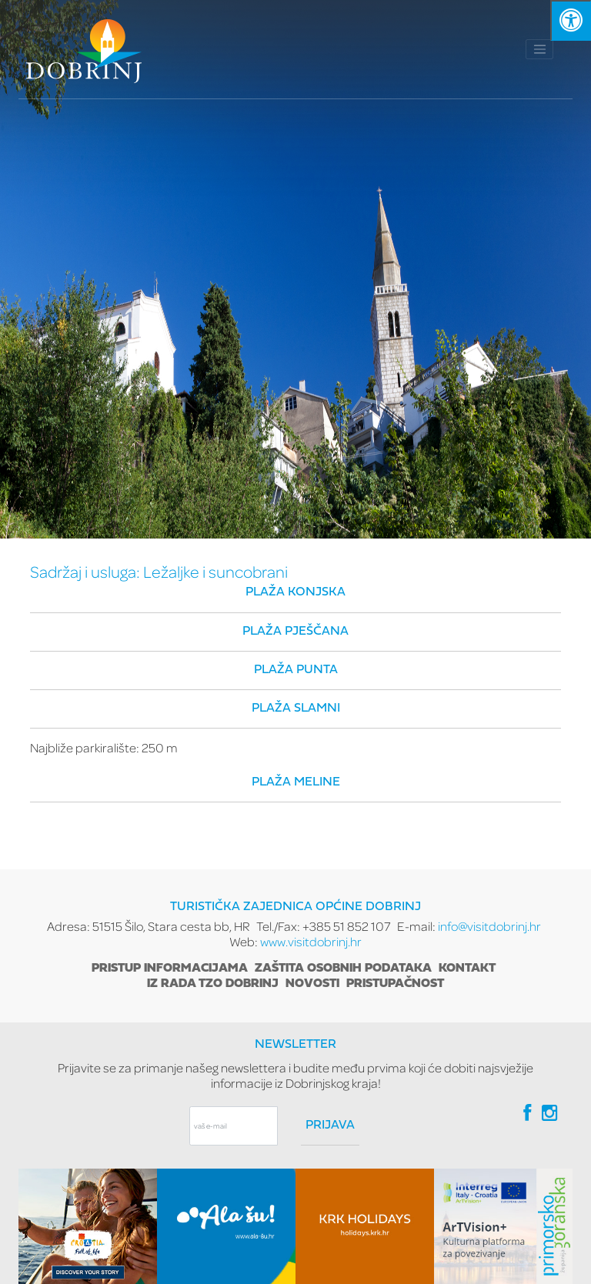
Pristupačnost (395, 984)
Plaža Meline (296, 782)
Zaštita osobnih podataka (343, 968)
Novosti (312, 984)
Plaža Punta (296, 670)
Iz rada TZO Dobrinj (213, 984)
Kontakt (467, 968)
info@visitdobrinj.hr (489, 926)
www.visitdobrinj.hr (311, 941)
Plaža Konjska (295, 592)
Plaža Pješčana (295, 631)
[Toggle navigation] (539, 49)
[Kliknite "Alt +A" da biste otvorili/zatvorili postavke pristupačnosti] (570, 20)
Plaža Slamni (296, 708)
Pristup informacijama (170, 968)
